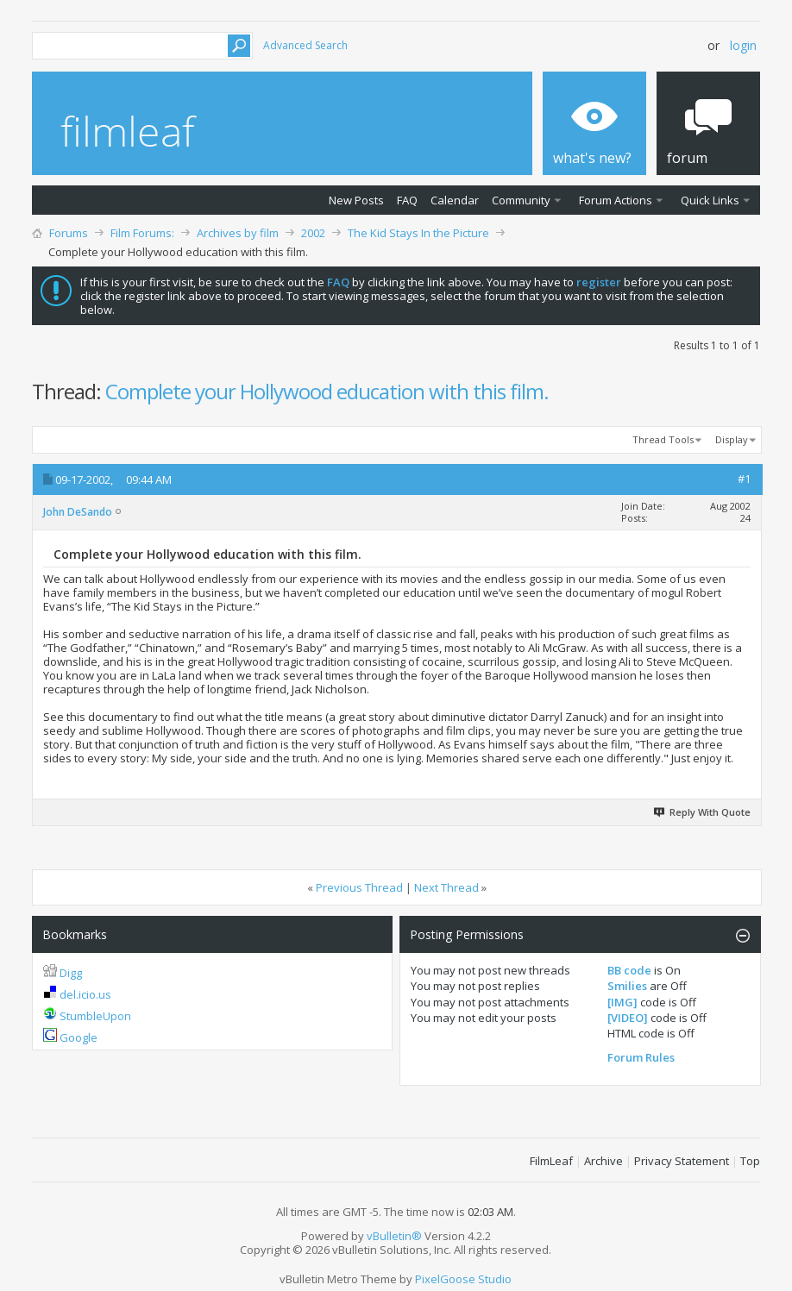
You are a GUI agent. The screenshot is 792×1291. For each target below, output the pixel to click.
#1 (744, 478)
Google (78, 1037)
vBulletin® (394, 1236)
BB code (629, 970)
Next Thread (446, 887)
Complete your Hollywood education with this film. (327, 391)
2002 (313, 233)
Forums (68, 233)
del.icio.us (85, 994)
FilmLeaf (551, 1161)
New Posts (356, 200)
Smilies (627, 985)
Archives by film (238, 233)
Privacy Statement (681, 1161)
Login (743, 45)
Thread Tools (663, 439)
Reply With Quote (703, 811)
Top (750, 1161)
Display (731, 439)
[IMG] (622, 1002)
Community (521, 200)
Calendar (455, 200)
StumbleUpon (95, 1016)
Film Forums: (142, 233)
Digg (71, 973)
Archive (603, 1161)
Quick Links (710, 200)
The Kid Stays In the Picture (418, 233)
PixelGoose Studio (463, 1279)
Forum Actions (615, 200)
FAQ (407, 200)
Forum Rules (641, 1057)
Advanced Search (305, 45)
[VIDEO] (627, 1017)
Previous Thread (359, 887)
